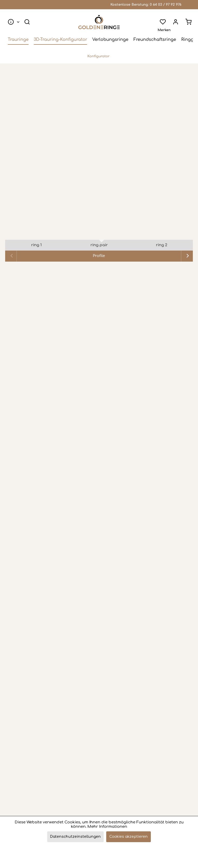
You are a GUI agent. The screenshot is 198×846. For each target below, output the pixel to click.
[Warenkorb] (188, 22)
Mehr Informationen (107, 826)
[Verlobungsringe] (110, 40)
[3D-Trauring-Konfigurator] (60, 40)
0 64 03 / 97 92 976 (166, 4)
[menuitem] (13, 22)
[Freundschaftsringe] (155, 40)
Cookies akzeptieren (128, 837)
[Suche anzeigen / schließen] (28, 22)
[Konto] (175, 22)
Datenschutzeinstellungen (75, 837)
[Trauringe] (18, 40)
